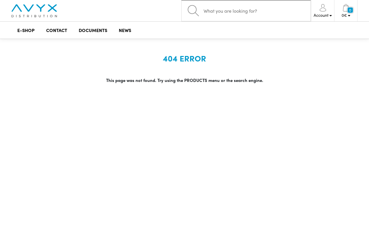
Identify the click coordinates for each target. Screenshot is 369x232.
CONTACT (56, 30)
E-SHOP (26, 30)
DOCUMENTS (93, 30)
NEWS (125, 30)
